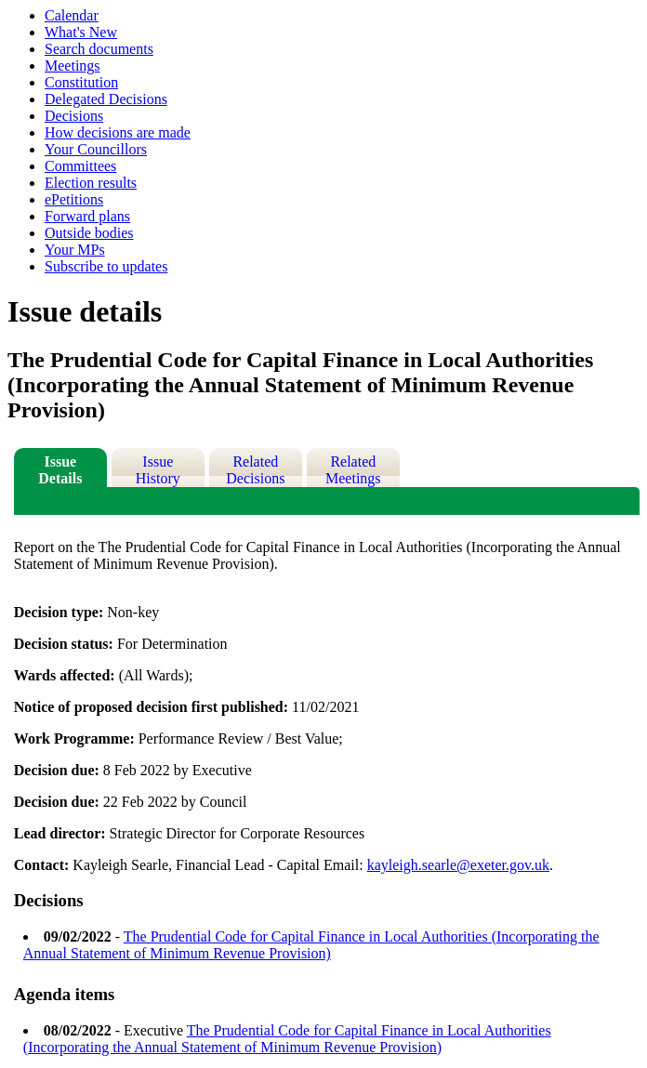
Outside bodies (89, 233)
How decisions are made (118, 132)
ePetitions (74, 199)
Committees (80, 166)
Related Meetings (353, 470)
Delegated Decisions (106, 99)
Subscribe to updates (106, 266)
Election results (91, 183)
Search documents (99, 49)
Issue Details (60, 470)
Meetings (72, 65)
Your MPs (75, 249)
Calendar (72, 15)
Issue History (158, 470)
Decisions (74, 116)
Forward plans (87, 216)
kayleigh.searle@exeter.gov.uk (458, 865)
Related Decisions (255, 470)
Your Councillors (96, 149)
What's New (81, 32)
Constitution (81, 82)
